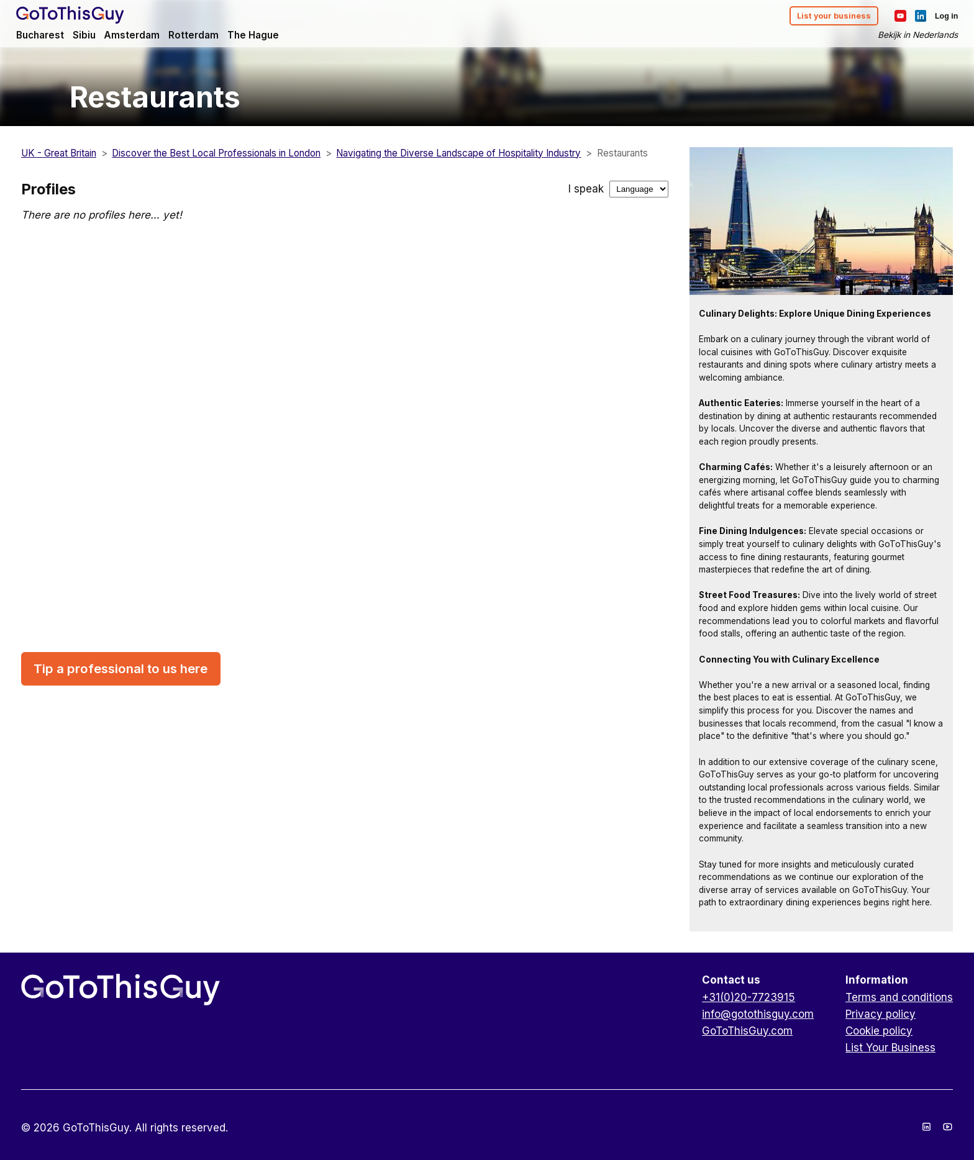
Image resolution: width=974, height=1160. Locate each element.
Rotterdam (204, 37)
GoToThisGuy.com (747, 1031)
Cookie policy (879, 1031)
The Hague (265, 37)
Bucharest (46, 37)
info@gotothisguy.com (758, 1014)
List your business (824, 17)
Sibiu (92, 37)
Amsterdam (142, 37)
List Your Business (890, 1047)
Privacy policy (880, 1014)
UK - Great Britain (58, 153)
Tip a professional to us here (120, 669)
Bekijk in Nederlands (911, 37)
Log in (941, 17)
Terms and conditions (899, 997)
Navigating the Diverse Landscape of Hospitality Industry (458, 153)
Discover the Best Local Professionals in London (216, 153)
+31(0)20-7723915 (748, 997)
